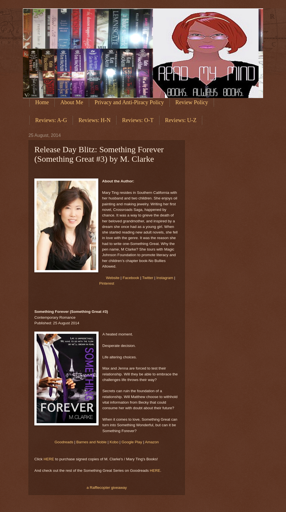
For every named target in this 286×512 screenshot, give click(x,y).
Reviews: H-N (94, 120)
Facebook (131, 278)
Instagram (164, 278)
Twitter (147, 278)
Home (42, 102)
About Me (71, 102)
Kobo (114, 442)
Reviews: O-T (138, 120)
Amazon (152, 442)
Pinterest (106, 283)
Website (113, 278)
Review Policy (191, 102)
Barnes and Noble (91, 442)
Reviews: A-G (51, 120)
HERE (49, 459)
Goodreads (63, 442)
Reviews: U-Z (181, 120)
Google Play (131, 442)
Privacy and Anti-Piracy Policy (129, 102)
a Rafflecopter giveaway (107, 487)
